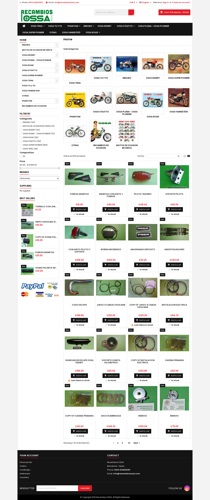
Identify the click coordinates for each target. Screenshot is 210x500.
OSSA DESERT (104, 26)
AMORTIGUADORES (174, 249)
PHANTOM (73, 26)
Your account (29, 455)
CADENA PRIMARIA (174, 360)
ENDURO (88, 26)
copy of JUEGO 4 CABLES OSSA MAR (142, 306)
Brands (24, 172)
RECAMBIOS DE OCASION (34, 106)
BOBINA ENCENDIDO (111, 249)
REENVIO (142, 415)
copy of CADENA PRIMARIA (79, 415)
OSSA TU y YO (55, 26)
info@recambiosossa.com (66, 2)
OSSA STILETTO (125, 26)
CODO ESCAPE (79, 304)
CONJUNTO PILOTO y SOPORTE (79, 250)
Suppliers (26, 185)
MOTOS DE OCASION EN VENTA (37, 50)
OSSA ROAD (92, 32)
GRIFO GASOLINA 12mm (46, 222)
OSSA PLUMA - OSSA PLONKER (153, 26)
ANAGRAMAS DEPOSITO (142, 249)
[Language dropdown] (145, 2)
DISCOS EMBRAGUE (111, 415)
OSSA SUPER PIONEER (33, 32)
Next (137, 443)
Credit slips (25, 469)
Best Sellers (27, 198)
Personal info (26, 462)
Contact (113, 455)
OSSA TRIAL (37, 26)
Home (23, 40)
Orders (23, 466)
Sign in (166, 2)
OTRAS (53, 32)
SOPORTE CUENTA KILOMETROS (111, 361)
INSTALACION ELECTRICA (174, 304)
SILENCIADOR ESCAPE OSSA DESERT (79, 361)
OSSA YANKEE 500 (71, 32)
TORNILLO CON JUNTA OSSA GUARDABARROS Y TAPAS (46, 206)
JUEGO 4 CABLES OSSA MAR (111, 304)
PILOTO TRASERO (143, 194)
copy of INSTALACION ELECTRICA (143, 361)
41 (129, 443)
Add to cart (79, 209)
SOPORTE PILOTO (174, 194)
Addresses (25, 473)
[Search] (114, 12)
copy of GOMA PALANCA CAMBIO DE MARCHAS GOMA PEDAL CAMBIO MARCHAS (46, 237)
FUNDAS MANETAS (44, 252)
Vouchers (24, 477)
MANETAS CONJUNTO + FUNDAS (111, 195)
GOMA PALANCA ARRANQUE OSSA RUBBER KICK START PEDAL (46, 268)
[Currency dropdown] (134, 2)
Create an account (181, 2)
